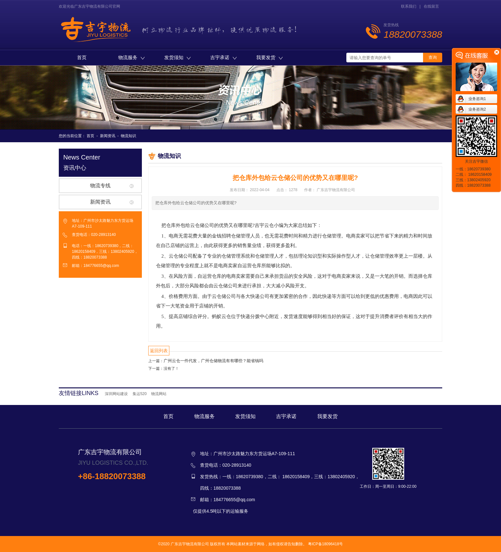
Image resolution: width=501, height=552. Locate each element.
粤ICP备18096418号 (325, 544)
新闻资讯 (107, 136)
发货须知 (177, 57)
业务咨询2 (477, 109)
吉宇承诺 (223, 57)
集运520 (140, 394)
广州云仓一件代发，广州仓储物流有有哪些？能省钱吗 (213, 360)
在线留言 (431, 6)
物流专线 (100, 185)
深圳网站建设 (116, 394)
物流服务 (131, 57)
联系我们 (408, 6)
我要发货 (269, 57)
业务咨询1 (477, 99)
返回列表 (159, 350)
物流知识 (128, 136)
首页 (82, 57)
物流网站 (158, 394)
